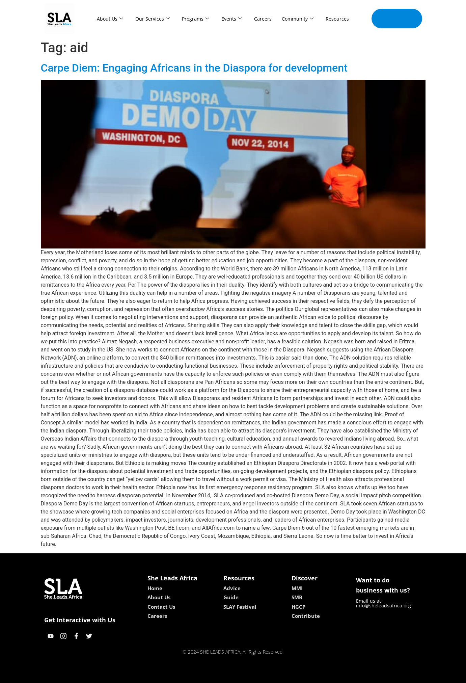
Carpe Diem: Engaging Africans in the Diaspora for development (194, 67)
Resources (337, 19)
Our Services (152, 19)
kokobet (189, 675)
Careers (263, 19)
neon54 (276, 675)
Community (297, 19)
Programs (195, 19)
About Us (110, 19)
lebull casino (216, 675)
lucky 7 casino (249, 675)
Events (231, 19)
